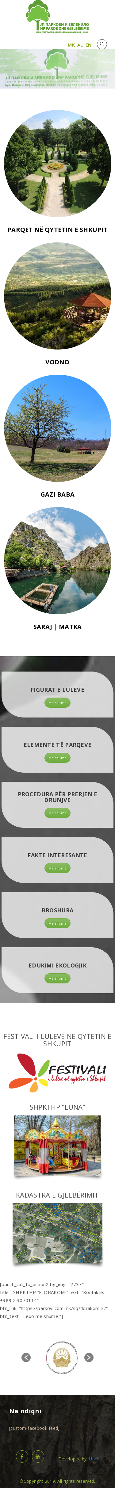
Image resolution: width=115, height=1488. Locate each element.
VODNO (57, 366)
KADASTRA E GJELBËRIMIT (57, 1194)
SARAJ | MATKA (57, 631)
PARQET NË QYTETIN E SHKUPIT (57, 234)
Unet (94, 1459)
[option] (62, 1357)
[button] (26, 1357)
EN (89, 45)
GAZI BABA (57, 499)
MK (71, 45)
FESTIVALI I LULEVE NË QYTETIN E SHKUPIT (57, 1040)
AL (80, 45)
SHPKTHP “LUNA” (57, 1106)
